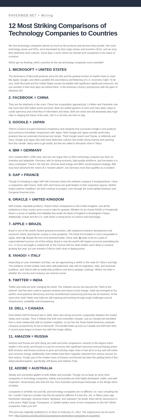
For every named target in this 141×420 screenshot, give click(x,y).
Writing (47, 15)
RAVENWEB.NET (23, 15)
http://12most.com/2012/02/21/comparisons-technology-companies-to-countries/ (57, 415)
